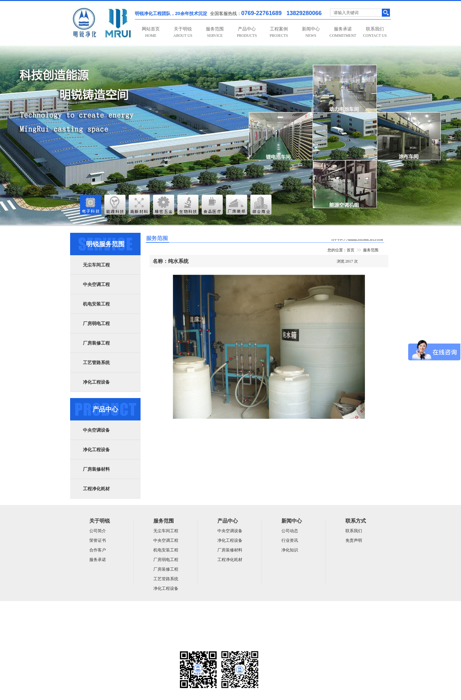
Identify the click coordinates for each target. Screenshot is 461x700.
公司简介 (97, 530)
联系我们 (375, 32)
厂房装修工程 (96, 343)
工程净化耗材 (96, 488)
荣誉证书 (97, 540)
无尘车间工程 (96, 265)
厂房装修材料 (96, 469)
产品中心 (247, 32)
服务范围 (215, 32)
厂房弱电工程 (96, 323)
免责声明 (353, 540)
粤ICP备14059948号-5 (88, 643)
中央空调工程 (96, 284)
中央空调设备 (96, 430)
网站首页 (151, 32)
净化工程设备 (96, 382)
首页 (350, 250)
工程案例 (279, 32)
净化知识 (289, 550)
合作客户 (97, 550)
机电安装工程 (96, 304)
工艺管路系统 (96, 362)
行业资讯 (289, 540)
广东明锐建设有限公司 (120, 618)
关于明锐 (182, 32)
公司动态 (289, 530)
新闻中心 (311, 32)
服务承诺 (342, 32)
